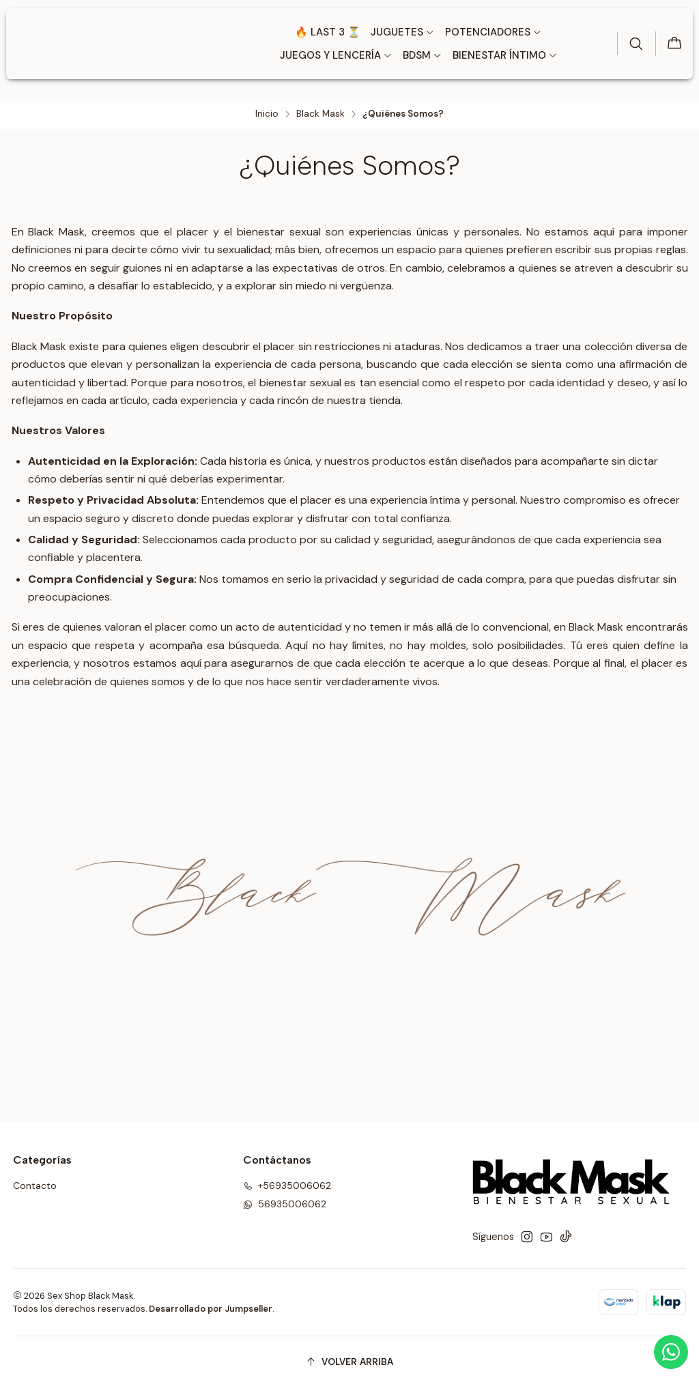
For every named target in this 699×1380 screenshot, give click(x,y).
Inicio (267, 106)
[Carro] (674, 44)
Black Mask (320, 106)
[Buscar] (634, 43)
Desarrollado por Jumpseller (210, 1301)
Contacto (35, 1178)
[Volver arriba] (350, 1354)
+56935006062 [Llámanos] (287, 1178)
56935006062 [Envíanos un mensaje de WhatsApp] (284, 1196)
